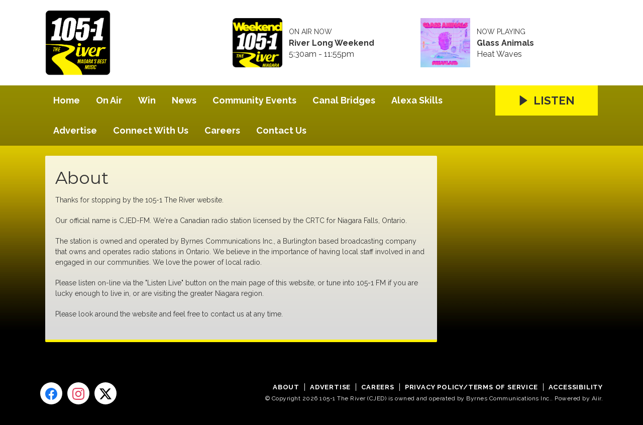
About (286, 387)
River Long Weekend (331, 43)
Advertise (75, 130)
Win (147, 100)
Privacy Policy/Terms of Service (471, 387)
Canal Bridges (343, 100)
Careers (222, 130)
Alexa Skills (417, 100)
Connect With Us (150, 130)
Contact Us (281, 130)
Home (66, 100)
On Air (109, 100)
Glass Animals (505, 43)
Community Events (254, 100)
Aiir (596, 398)
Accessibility (576, 387)
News (184, 100)
